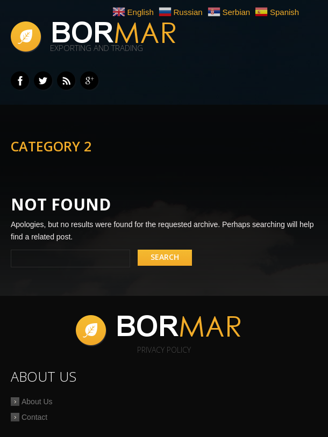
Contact (34, 417)
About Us (37, 401)
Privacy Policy (164, 350)
